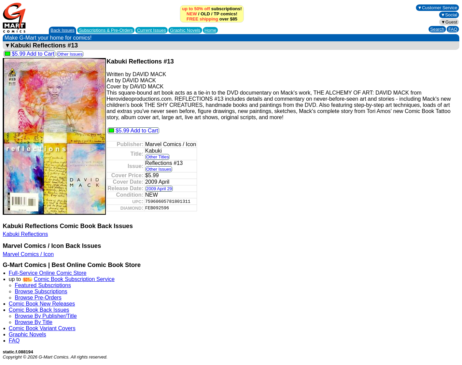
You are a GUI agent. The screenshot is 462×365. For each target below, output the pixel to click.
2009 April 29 (159, 188)
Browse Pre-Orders (38, 297)
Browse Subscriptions (41, 291)
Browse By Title (33, 322)
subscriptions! (212, 8)
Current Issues (151, 30)
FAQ (452, 29)
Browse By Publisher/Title (46, 316)
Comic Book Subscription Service (74, 279)
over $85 (211, 19)
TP (216, 13)
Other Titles (157, 156)
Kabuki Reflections (25, 234)
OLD (205, 13)
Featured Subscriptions (43, 285)
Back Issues (62, 30)
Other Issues (70, 54)
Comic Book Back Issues (39, 310)
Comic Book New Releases (42, 304)
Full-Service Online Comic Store (48, 273)
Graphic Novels (185, 30)
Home (210, 30)
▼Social (449, 14)
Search (437, 29)
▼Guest (449, 22)
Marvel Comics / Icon (28, 254)
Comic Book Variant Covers (42, 328)
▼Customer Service (437, 7)
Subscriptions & (106, 30)
